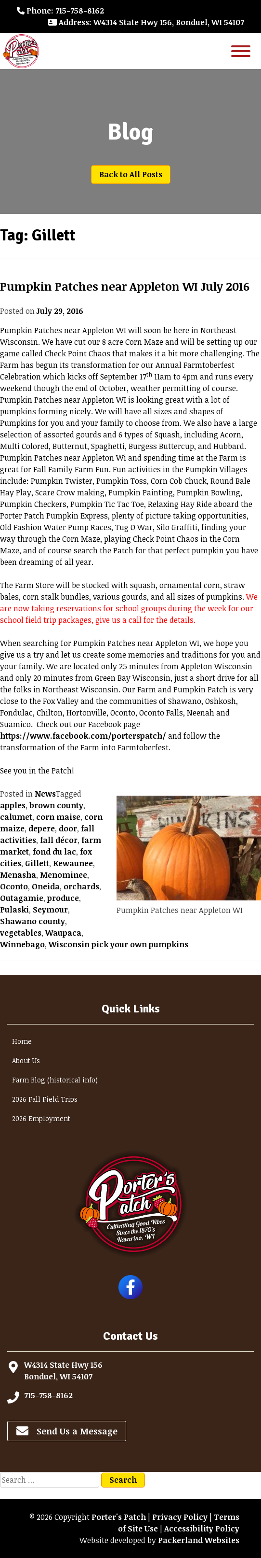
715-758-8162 (48, 1395)
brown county (56, 805)
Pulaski (14, 909)
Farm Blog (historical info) (55, 1079)
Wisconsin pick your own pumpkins (118, 944)
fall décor (59, 840)
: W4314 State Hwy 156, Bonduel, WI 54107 (146, 22)
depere (41, 828)
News (45, 793)
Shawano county (32, 921)
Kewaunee (73, 863)
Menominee (63, 875)
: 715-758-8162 (60, 10)
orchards (81, 886)
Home (22, 1041)
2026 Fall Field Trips (45, 1099)
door (68, 828)
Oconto (14, 886)
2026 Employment (41, 1118)
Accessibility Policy (201, 1528)
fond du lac (54, 851)
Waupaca (63, 932)
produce (63, 898)
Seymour (50, 909)
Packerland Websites (198, 1540)
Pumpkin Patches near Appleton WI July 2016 (124, 286)
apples (13, 805)
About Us (26, 1060)
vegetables (20, 932)
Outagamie (21, 898)
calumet (16, 817)
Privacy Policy (180, 1517)
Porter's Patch (118, 1517)
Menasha (18, 875)
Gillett (37, 863)
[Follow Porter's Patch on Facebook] (130, 1296)
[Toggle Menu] (240, 51)
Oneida (46, 886)
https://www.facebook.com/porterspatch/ (83, 735)
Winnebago (22, 944)
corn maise (58, 817)
